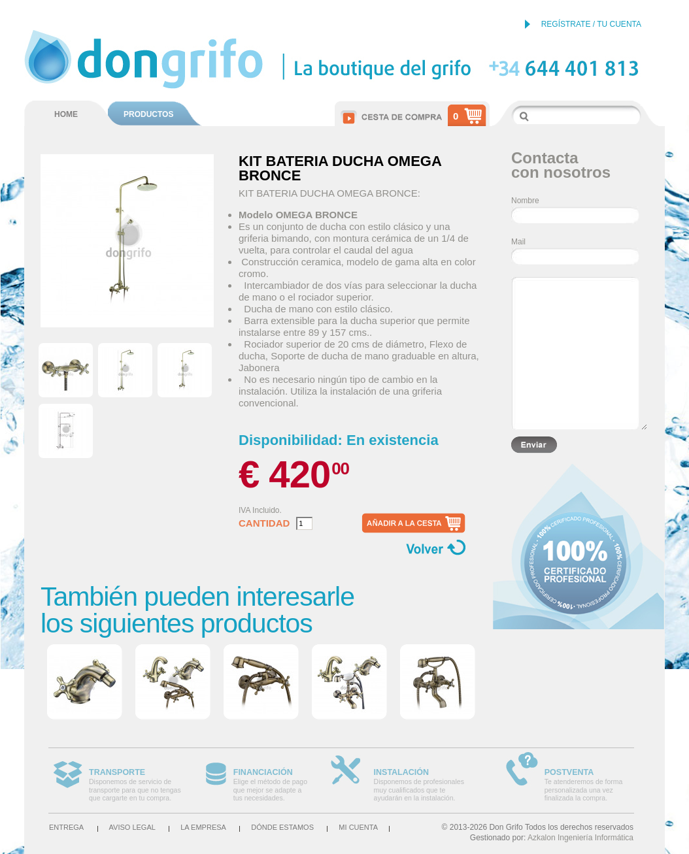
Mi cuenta (358, 827)
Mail (518, 241)
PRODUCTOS (148, 114)
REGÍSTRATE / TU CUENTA (591, 24)
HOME (66, 114)
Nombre (525, 200)
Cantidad (264, 523)
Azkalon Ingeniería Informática (580, 837)
